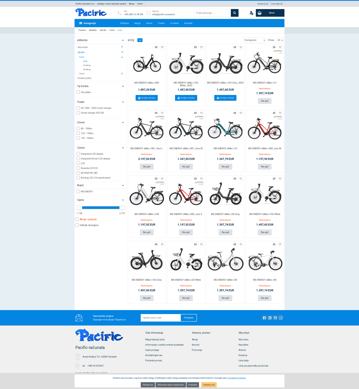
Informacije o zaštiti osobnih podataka (164, 344)
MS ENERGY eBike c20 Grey (225, 214)
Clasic (82, 74)
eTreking (87, 65)
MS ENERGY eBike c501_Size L (147, 148)
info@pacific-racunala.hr (163, 14)
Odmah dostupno (87, 225)
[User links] (251, 13)
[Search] (234, 13)
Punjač (80, 101)
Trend (111, 30)
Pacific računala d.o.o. (85, 4)
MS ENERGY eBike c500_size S (186, 214)
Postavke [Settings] (193, 385)
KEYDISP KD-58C (87, 172)
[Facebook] (264, 317)
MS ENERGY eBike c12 (264, 82)
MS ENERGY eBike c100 (147, 214)
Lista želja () (277, 4)
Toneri (140, 4)
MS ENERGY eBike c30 (225, 279)
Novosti (195, 344)
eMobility (93, 30)
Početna (124, 23)
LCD (81, 163)
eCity (85, 61)
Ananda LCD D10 (87, 168)
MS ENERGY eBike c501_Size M (186, 148)
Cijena (80, 199)
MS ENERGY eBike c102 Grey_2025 (225, 82)
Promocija (197, 350)
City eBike (84, 92)
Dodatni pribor (85, 78)
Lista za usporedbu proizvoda (253, 365)
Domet (81, 122)
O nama (174, 23)
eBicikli (103, 30)
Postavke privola (153, 360)
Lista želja (244, 360)
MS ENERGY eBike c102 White (264, 214)
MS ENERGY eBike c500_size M (264, 148)
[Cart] (270, 13)
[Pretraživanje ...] (212, 13)
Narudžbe (243, 344)
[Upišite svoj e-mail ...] (161, 318)
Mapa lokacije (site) (155, 339)
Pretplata (188, 317)
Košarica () (263, 4)
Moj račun (244, 339)
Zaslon (81, 147)
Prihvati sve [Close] (148, 385)
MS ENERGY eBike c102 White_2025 (186, 84)
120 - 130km (85, 133)
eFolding (86, 69)
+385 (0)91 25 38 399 (133, 14)
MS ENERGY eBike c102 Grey (147, 279)
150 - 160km (85, 138)
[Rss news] (269, 317)
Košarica (243, 355)
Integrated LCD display (90, 153)
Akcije (131, 4)
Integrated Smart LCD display (93, 158)
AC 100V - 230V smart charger (94, 107)
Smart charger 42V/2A (90, 112)
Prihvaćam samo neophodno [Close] (171, 385)
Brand (80, 185)
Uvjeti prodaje (152, 350)
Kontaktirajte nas (153, 355)
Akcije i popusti (86, 219)
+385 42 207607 (95, 365)
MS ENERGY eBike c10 (225, 148)
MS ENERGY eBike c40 (264, 279)
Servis (149, 23)
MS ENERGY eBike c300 (147, 82)
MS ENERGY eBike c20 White (186, 279)
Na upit (264, 100)
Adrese (242, 350)
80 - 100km (84, 128)
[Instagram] (280, 317)
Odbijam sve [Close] (209, 385)
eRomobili (83, 47)
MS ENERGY (85, 191)
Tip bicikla (82, 86)
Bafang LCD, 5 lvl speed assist (93, 177)
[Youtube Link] (275, 317)
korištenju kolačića (237, 378)
